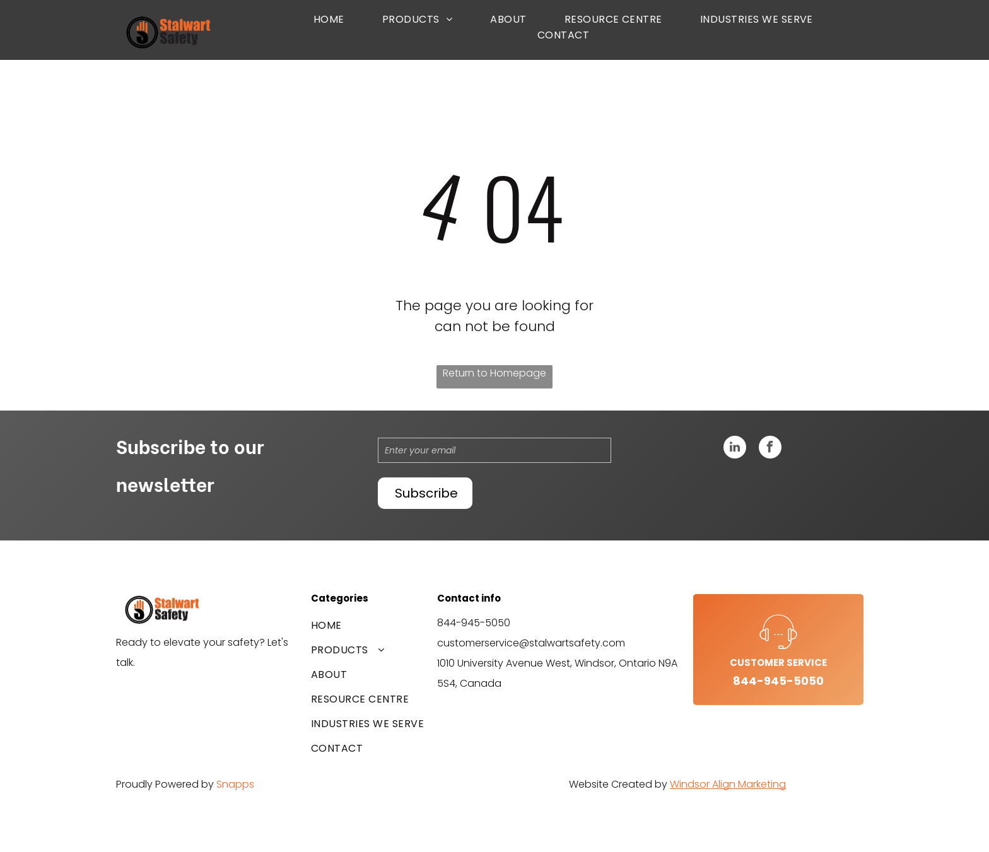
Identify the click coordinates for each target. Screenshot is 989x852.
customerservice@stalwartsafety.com (531, 643)
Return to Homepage (494, 373)
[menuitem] (329, 19)
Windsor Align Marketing (728, 784)
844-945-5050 (473, 623)
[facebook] (770, 449)
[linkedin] (734, 449)
